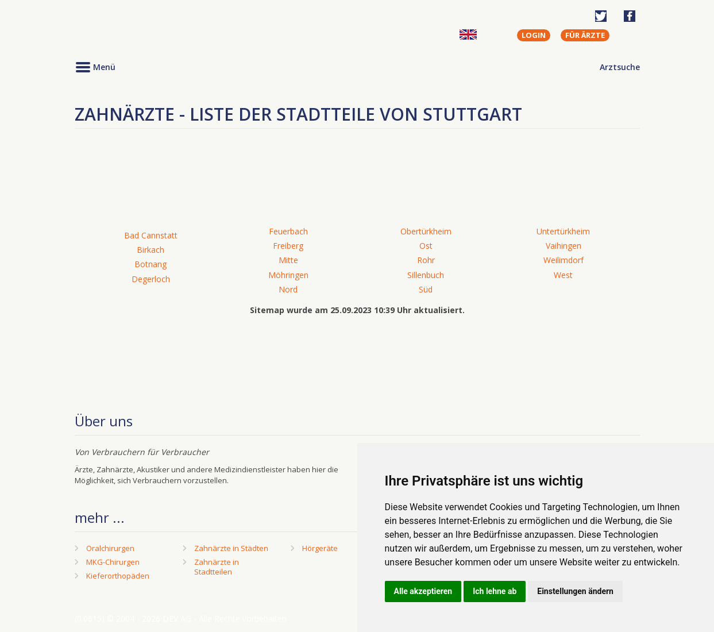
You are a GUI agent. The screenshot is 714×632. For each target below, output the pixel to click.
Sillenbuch (425, 274)
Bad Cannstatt (150, 235)
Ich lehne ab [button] (494, 591)
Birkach (150, 249)
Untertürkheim (563, 231)
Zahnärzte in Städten (231, 548)
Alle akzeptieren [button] (423, 591)
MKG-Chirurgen (113, 562)
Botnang (150, 264)
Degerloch (151, 278)
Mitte (288, 260)
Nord (288, 289)
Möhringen (288, 274)
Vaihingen (563, 245)
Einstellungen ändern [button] (575, 591)
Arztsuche (620, 66)
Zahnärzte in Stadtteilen (216, 567)
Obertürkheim (425, 231)
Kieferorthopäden (117, 576)
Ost (426, 245)
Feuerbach (288, 231)
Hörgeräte (320, 548)
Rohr (426, 260)
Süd (426, 289)
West (563, 274)
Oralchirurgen (110, 548)
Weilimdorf (563, 260)
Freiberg (288, 245)
